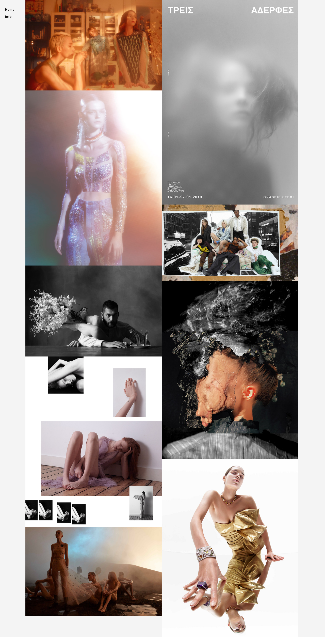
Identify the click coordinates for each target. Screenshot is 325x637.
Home (9, 9)
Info (8, 17)
